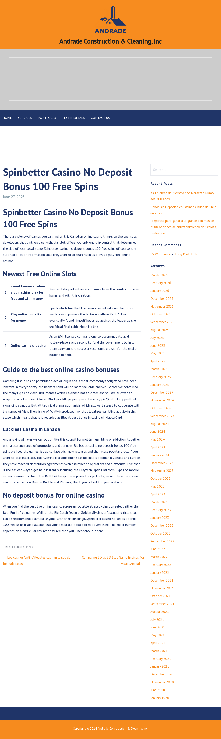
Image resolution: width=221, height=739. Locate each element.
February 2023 (160, 510)
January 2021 (159, 666)
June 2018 (157, 690)
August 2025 (159, 330)
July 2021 (157, 619)
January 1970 (159, 698)
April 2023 (157, 494)
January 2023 (159, 517)
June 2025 (157, 345)
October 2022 (160, 533)
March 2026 (159, 275)
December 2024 (161, 392)
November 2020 (162, 682)
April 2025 (157, 361)
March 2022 (159, 557)
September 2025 (162, 322)
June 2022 (157, 549)
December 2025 (161, 298)
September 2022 (162, 541)
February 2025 (160, 377)
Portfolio (47, 118)
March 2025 (159, 369)
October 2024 (160, 408)
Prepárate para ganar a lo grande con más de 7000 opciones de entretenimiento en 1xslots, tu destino (183, 226)
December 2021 (161, 580)
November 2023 (162, 470)
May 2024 (157, 439)
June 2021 (157, 627)
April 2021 (157, 643)
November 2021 (162, 588)
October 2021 (160, 596)
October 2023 (160, 478)
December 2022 (161, 525)
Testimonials (73, 118)
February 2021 (160, 658)
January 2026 (159, 290)
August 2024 (159, 424)
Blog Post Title (186, 254)
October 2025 (160, 314)
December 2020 (161, 674)
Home (7, 118)
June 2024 (157, 431)
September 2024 (162, 416)
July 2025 (157, 337)
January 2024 (159, 455)
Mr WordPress (160, 254)
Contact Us (100, 118)
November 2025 (162, 306)
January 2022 (159, 572)
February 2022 (160, 564)
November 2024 (162, 400)
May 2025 (157, 353)
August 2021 (159, 611)
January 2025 (159, 384)
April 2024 (157, 447)
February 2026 (160, 283)
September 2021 (162, 604)
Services (25, 118)
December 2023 (161, 463)
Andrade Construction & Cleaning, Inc (110, 41)
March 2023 (159, 502)
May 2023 (157, 486)
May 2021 (157, 635)
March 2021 (159, 651)
